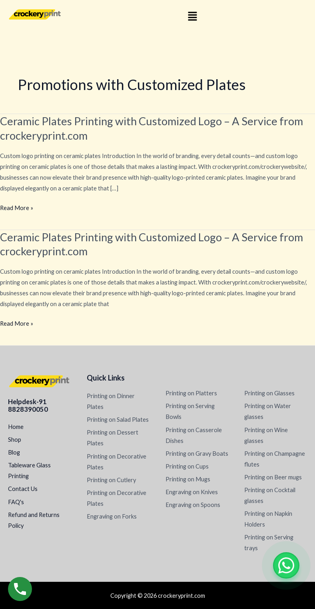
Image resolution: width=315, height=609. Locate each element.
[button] (192, 16)
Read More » (16, 207)
